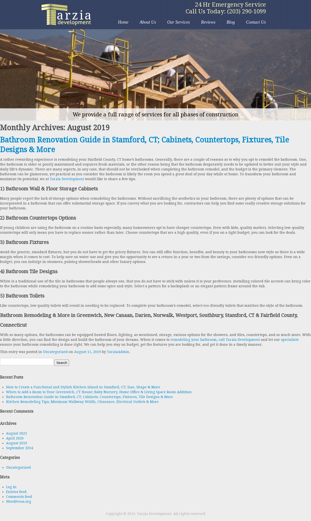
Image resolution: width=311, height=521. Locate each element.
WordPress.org (18, 501)
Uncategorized (55, 352)
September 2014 (19, 448)
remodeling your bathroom (194, 340)
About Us (148, 22)
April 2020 (15, 438)
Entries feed (16, 492)
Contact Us (256, 22)
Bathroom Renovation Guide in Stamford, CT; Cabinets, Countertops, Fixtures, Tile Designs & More (89, 397)
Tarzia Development (66, 15)
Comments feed (19, 497)
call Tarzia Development (239, 340)
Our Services (178, 22)
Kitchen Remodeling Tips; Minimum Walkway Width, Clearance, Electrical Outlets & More (82, 402)
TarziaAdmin (118, 352)
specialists (290, 340)
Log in (11, 487)
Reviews (208, 22)
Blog (230, 22)
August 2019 (16, 443)
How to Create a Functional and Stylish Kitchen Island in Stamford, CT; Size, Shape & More (83, 387)
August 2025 (16, 433)
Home (123, 22)
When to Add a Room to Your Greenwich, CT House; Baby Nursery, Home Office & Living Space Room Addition (99, 392)
